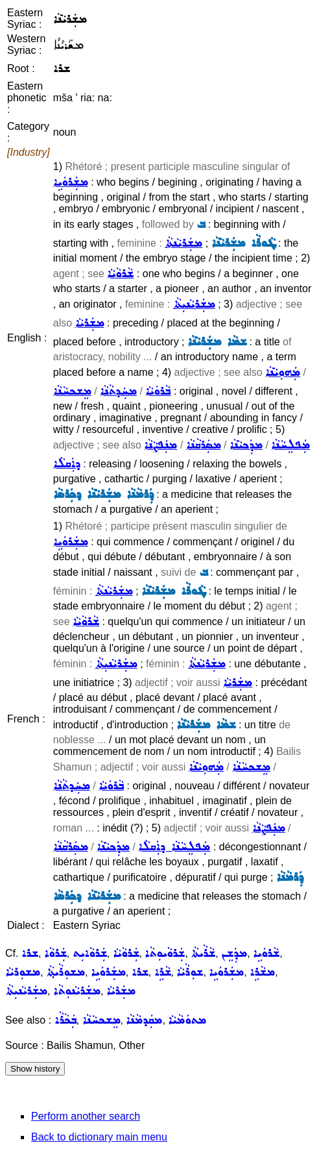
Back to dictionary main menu (99, 1136)
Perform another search (85, 1116)
